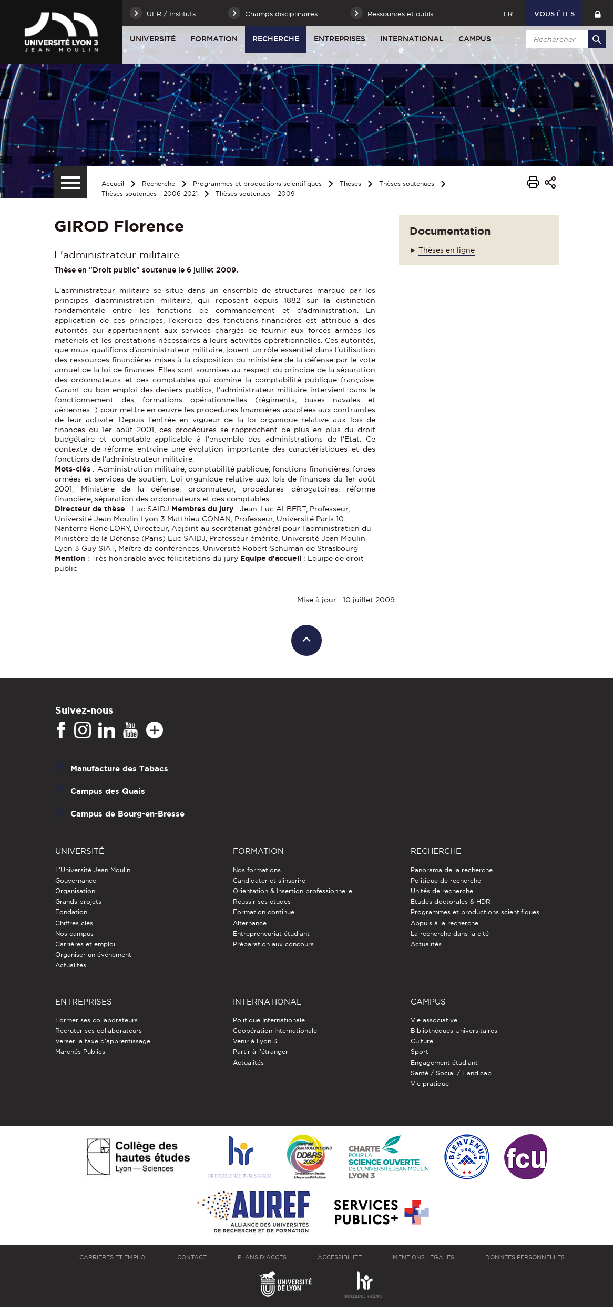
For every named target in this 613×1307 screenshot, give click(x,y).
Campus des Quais (107, 791)
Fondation (71, 911)
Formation (214, 39)
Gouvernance (75, 880)
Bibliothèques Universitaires (454, 1030)
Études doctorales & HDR (451, 901)
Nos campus (74, 933)
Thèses (350, 183)
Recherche (275, 39)
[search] (564, 39)
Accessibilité (340, 1257)
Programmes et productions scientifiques (257, 183)
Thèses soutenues (406, 183)
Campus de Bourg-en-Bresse (127, 813)
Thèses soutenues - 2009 (255, 193)
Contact (192, 1257)
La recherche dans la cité (450, 933)
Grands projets (78, 901)
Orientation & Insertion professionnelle (292, 890)
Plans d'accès (262, 1257)
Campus (474, 39)
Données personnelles (525, 1257)
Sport (419, 1051)
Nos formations (257, 869)
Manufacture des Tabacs (119, 768)
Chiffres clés (74, 922)
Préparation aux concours (273, 943)
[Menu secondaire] (70, 182)
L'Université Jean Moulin (92, 869)
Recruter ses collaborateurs (98, 1030)
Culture (422, 1041)
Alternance (250, 922)
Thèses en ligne (446, 250)
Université (153, 39)
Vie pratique (430, 1083)
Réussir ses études (262, 901)
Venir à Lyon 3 (255, 1041)
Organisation (75, 890)
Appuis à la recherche (444, 922)
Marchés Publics (80, 1051)
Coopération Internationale (275, 1030)
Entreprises (339, 39)
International (412, 39)
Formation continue (263, 911)
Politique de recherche (446, 880)
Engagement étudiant (444, 1062)
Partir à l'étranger (260, 1051)
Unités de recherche (442, 890)
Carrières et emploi (85, 943)
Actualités (70, 964)
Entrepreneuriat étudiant (271, 933)
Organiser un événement (93, 954)
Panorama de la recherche (452, 869)
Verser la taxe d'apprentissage (102, 1041)
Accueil (112, 183)
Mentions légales (423, 1257)
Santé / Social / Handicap (451, 1073)
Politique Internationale (269, 1020)
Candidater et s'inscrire (269, 880)
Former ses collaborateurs (96, 1020)
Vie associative (434, 1020)
